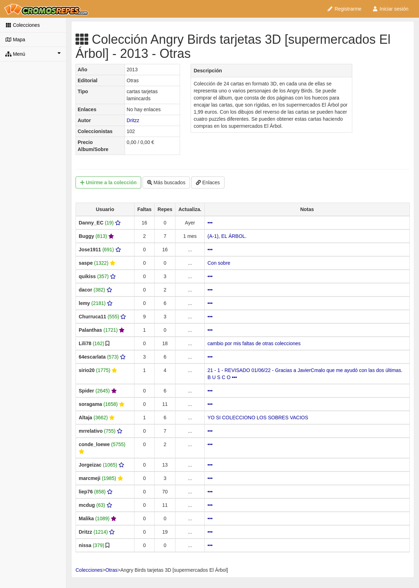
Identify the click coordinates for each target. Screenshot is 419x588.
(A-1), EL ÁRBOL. (227, 236)
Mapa (15, 39)
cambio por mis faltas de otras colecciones (254, 343)
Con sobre (219, 263)
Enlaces (208, 182)
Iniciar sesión (390, 9)
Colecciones (22, 25)
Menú (33, 53)
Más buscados (166, 182)
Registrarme (344, 9)
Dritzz (133, 120)
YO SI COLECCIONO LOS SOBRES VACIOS (258, 417)
